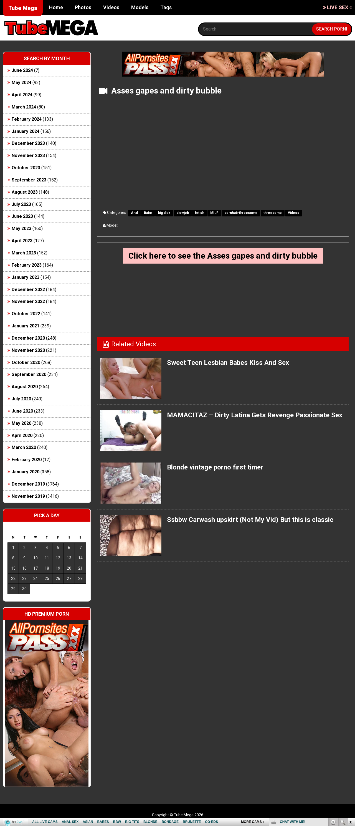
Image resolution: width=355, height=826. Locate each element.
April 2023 (22, 240)
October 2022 (26, 313)
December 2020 (28, 338)
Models (139, 7)
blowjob (182, 213)
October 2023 (26, 167)
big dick (164, 213)
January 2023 (25, 277)
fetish (199, 213)
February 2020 (27, 459)
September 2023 (29, 180)
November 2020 (28, 350)
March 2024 (24, 107)
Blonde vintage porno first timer (215, 467)
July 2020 (21, 398)
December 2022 (28, 289)
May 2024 (21, 82)
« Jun (11, 598)
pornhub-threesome (240, 213)
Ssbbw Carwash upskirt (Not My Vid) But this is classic (250, 520)
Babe (148, 213)
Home (56, 7)
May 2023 (21, 228)
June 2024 (22, 70)
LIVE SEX (337, 7)
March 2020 (24, 447)
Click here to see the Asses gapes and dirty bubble (223, 256)
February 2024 (27, 119)
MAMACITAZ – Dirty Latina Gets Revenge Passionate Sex (254, 415)
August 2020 (25, 386)
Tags (166, 7)
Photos (83, 7)
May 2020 (21, 423)
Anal (134, 213)
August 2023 (25, 192)
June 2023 (22, 216)
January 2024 (25, 131)
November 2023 (28, 155)
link (350, 739)
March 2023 (24, 253)
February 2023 (27, 265)
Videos (111, 7)
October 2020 (26, 362)
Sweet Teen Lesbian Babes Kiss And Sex (228, 363)
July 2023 (21, 204)
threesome (272, 213)
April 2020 (22, 435)
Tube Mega (22, 8)
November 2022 (28, 301)
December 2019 (28, 484)
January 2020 (25, 471)
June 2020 (22, 411)
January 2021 (25, 326)
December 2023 (28, 143)
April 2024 (22, 94)
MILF (214, 213)
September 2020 (29, 374)
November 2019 (28, 496)
